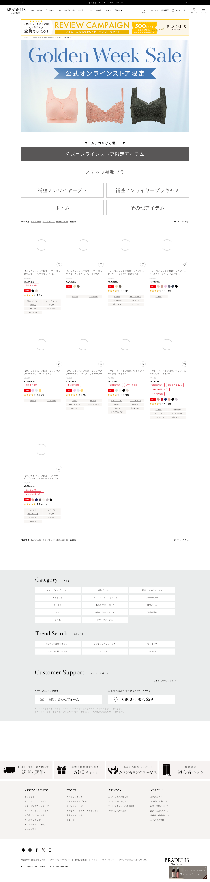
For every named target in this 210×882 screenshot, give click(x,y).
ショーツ (58, 612)
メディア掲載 (131, 385)
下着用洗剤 (152, 612)
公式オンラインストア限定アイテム (105, 154)
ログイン (154, 10)
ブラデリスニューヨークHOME (133, 860)
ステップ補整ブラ (105, 172)
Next (187, 2)
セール (90, 10)
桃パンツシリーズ (75, 806)
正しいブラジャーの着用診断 (121, 806)
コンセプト (30, 797)
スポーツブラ (152, 598)
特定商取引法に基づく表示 (33, 860)
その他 (67, 10)
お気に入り (193, 12)
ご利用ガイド (156, 797)
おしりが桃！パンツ (105, 605)
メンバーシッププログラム (37, 811)
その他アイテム (147, 207)
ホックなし (135, 304)
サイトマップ (108, 860)
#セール (152, 651)
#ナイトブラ (152, 644)
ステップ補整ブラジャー (58, 590)
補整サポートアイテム (105, 612)
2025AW (74, 401)
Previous (22, 2)
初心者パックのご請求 (35, 815)
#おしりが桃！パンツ (57, 651)
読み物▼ (118, 10)
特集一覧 (71, 820)
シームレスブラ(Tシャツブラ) (104, 598)
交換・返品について (159, 811)
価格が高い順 (62, 222)
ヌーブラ (58, 605)
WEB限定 (33, 305)
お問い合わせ (81, 860)
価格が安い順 (49, 222)
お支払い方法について (160, 801)
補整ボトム (152, 605)
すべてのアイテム (105, 620)
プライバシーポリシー (60, 860)
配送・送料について (159, 806)
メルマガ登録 (31, 829)
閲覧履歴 (165, 10)
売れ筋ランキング (33, 820)
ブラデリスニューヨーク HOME (34, 37)
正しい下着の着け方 (117, 801)
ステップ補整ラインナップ (37, 806)
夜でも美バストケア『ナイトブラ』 (83, 811)
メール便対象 (93, 296)
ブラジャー (49, 10)
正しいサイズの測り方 (118, 797)
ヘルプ (95, 860)
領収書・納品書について (161, 815)
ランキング (108, 10)
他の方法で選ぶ (78, 10)
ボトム (59, 10)
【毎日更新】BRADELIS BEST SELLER (105, 3)
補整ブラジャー (105, 590)
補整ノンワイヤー (33, 301)
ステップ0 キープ (51, 301)
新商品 (98, 10)
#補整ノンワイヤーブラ (105, 644)
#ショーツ (105, 651)
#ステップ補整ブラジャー (57, 644)
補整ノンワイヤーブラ (62, 190)
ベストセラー (33, 510)
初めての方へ (36, 10)
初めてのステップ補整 (77, 801)
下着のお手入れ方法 (117, 811)
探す (143, 12)
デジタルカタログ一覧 (35, 824)
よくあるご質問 (157, 820)
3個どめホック (177, 417)
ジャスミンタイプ (158, 417)
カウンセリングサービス (36, 801)
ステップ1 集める (177, 413)
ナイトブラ (135, 300)
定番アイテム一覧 (75, 815)
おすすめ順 (36, 222)
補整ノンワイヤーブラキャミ (148, 190)
